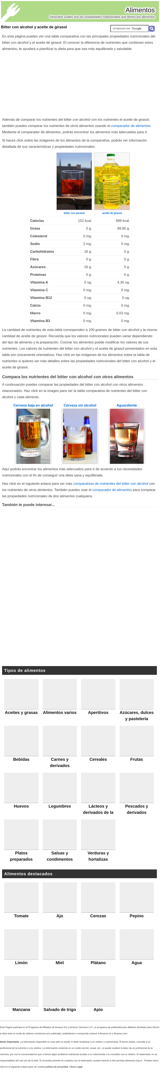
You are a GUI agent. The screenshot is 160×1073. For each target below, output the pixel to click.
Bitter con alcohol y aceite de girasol (34, 27)
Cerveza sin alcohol (80, 405)
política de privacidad (57, 1067)
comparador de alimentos (130, 126)
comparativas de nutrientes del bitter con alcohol (110, 484)
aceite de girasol (112, 213)
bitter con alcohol (74, 213)
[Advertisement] (80, 83)
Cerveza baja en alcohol (33, 405)
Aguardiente (126, 405)
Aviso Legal (76, 1067)
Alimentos (140, 10)
